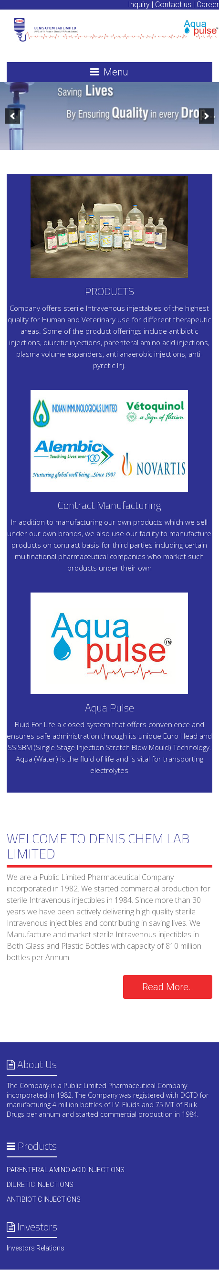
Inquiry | (140, 4)
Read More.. (167, 987)
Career (208, 4)
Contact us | (175, 4)
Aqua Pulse (109, 707)
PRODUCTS (109, 291)
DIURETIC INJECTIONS (40, 1184)
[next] (206, 116)
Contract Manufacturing (109, 505)
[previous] (12, 116)
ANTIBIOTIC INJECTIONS (44, 1199)
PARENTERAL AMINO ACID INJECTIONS (66, 1170)
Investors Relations (35, 1248)
